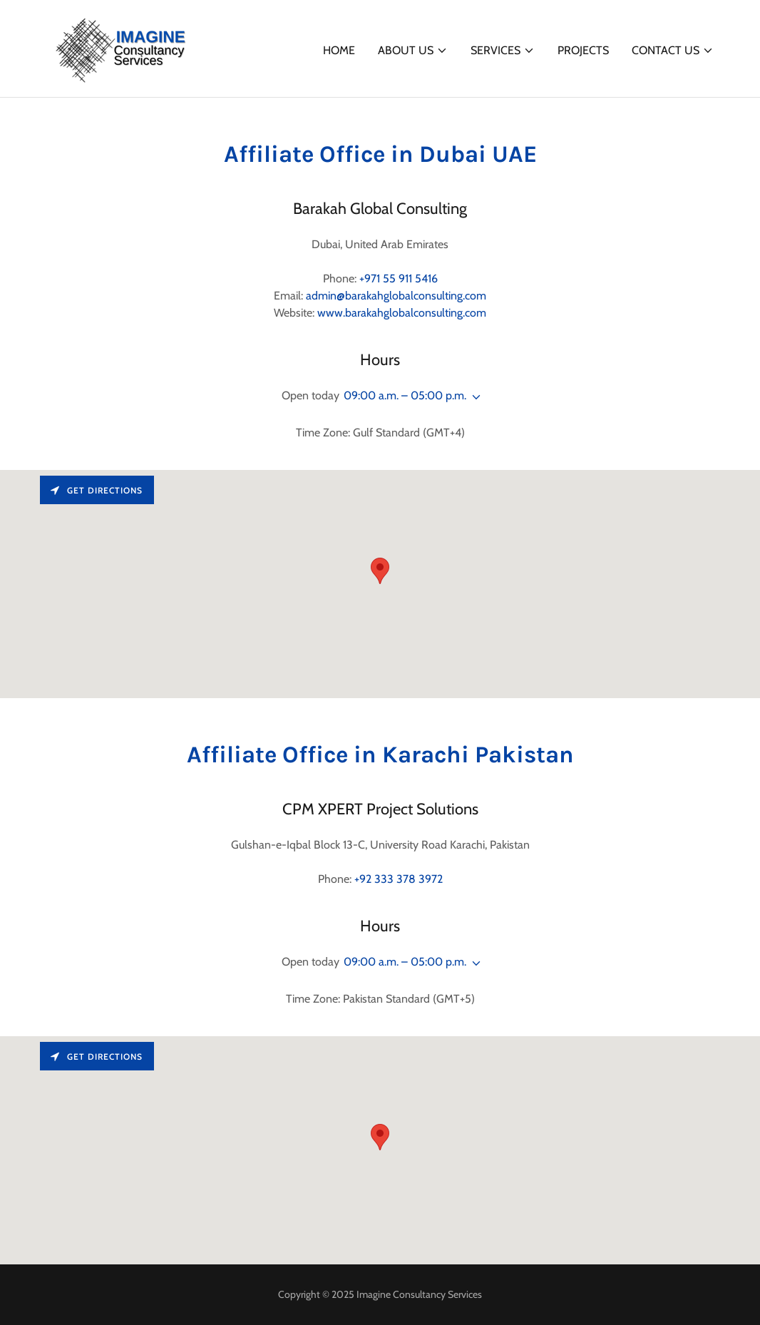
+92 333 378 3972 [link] (398, 879)
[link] (120, 47)
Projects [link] (583, 50)
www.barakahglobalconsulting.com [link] (401, 312)
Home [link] (339, 50)
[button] (413, 50)
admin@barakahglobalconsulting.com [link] (396, 295)
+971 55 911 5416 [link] (398, 278)
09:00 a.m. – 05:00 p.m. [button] (405, 395)
